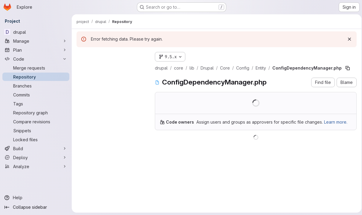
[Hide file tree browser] (81, 55)
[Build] (35, 148)
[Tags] (35, 103)
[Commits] (35, 94)
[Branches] (35, 86)
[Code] (35, 59)
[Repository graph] (35, 112)
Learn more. (335, 122)
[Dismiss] (347, 39)
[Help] (35, 198)
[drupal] (35, 32)
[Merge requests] (35, 68)
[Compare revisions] (35, 121)
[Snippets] (35, 130)
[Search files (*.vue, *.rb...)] (111, 67)
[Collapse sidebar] (35, 207)
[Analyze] (35, 166)
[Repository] (35, 77)
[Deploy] (35, 157)
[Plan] (35, 50)
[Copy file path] (347, 68)
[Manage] (35, 41)
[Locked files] (35, 139)
